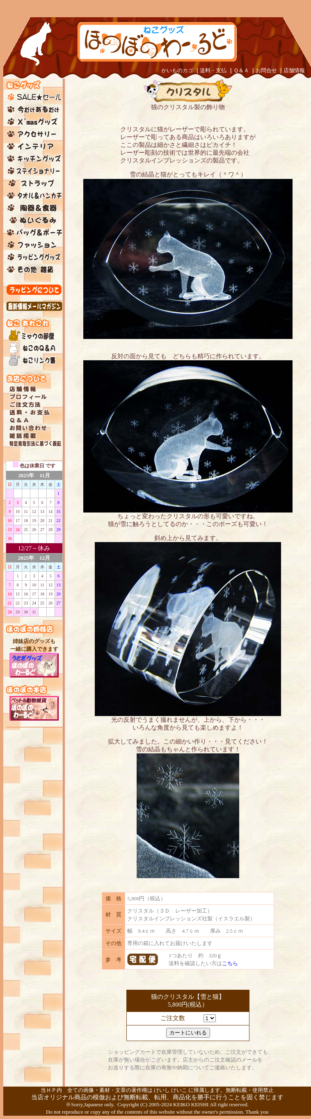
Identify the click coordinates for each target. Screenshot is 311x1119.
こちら (230, 963)
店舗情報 (294, 70)
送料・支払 (213, 70)
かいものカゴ (177, 70)
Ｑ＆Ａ (241, 70)
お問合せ (266, 70)
